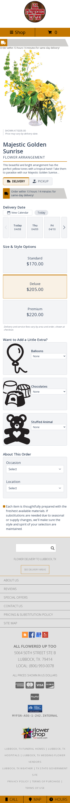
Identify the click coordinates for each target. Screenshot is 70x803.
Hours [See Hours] (58, 799)
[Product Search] (36, 548)
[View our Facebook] (32, 636)
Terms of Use (35, 788)
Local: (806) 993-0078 (35, 665)
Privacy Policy (18, 781)
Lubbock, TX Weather (17, 768)
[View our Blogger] (25, 636)
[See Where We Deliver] (35, 569)
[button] (35, 708)
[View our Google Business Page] (38, 636)
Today (41, 212)
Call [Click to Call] (11, 799)
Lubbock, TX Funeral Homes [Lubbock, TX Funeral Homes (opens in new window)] (25, 748)
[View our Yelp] (45, 636)
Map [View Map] (35, 799)
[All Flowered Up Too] (35, 22)
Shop (17, 32)
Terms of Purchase (46, 781)
